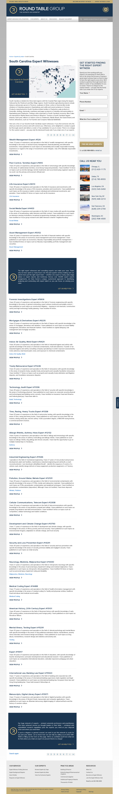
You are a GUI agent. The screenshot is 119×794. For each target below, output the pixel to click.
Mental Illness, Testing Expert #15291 (26, 627)
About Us (44, 19)
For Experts (35, 19)
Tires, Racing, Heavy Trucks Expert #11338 (28, 411)
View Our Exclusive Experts (43, 775)
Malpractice (13, 574)
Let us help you (18, 94)
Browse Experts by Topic (42, 769)
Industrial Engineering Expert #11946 (26, 457)
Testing (11, 640)
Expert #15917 (16, 652)
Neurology (28, 574)
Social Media (13, 221)
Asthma (12, 445)
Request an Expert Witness (17, 778)
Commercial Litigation (67, 777)
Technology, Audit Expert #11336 (24, 387)
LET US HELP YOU (64, 289)
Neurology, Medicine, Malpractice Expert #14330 (31, 562)
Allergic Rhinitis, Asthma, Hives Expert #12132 (30, 433)
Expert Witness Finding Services (18, 769)
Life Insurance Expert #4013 (22, 184)
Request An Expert (65, 19)
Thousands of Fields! (67, 782)
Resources (53, 19)
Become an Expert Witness (94, 775)
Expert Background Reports (17, 772)
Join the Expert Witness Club (94, 778)
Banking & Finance (66, 769)
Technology (17, 399)
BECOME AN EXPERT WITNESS (82, 1)
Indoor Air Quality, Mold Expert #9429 (27, 342)
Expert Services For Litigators (17, 19)
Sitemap (91, 791)
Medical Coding (14, 596)
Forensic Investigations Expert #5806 (26, 299)
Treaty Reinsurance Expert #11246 (25, 366)
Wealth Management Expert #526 (25, 139)
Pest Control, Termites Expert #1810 (26, 163)
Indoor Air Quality (15, 354)
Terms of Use (65, 791)
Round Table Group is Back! (18, 1)
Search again (14, 754)
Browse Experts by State (42, 772)
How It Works (13, 775)
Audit (11, 399)
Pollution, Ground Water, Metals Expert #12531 (30, 478)
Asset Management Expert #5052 (25, 233)
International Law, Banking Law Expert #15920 (30, 673)
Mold (23, 354)
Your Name (85, 93)
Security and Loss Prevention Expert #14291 (29, 543)
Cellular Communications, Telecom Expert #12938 (32, 502)
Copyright (78, 791)
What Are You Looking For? (90, 119)
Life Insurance (14, 196)
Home (11, 56)
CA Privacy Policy (81, 789)
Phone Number (85, 102)
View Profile (14, 154)
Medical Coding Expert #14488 (23, 586)
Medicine (21, 574)
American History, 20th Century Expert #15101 (30, 608)
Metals (11, 490)
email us (99, 150)
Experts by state (19, 56)
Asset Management (16, 247)
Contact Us (89, 772)
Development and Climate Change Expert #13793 (32, 524)
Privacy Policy (65, 789)
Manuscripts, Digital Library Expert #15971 (28, 694)
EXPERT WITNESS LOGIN (102, 1)
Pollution (18, 490)
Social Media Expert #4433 (21, 208)
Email (82, 110)
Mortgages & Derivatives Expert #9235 (27, 320)
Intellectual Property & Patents (69, 779)
